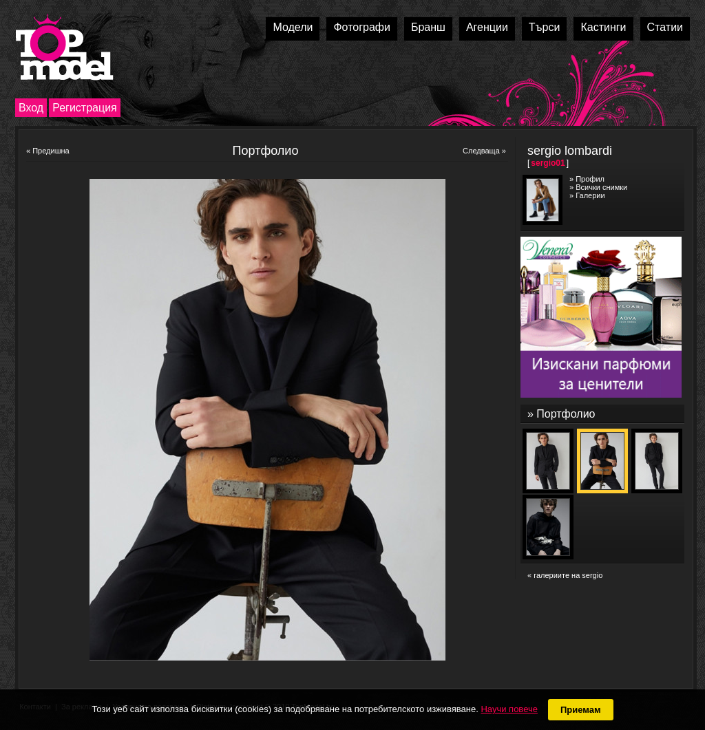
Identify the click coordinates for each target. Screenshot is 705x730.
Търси (544, 27)
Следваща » (484, 151)
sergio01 (548, 163)
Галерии (590, 195)
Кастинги (603, 27)
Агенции (487, 27)
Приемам (580, 710)
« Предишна (48, 151)
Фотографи (361, 27)
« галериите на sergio (564, 575)
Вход (31, 108)
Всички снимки (601, 187)
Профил (590, 179)
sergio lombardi (569, 151)
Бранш (428, 27)
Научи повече (509, 709)
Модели (293, 27)
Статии (665, 27)
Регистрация (84, 108)
